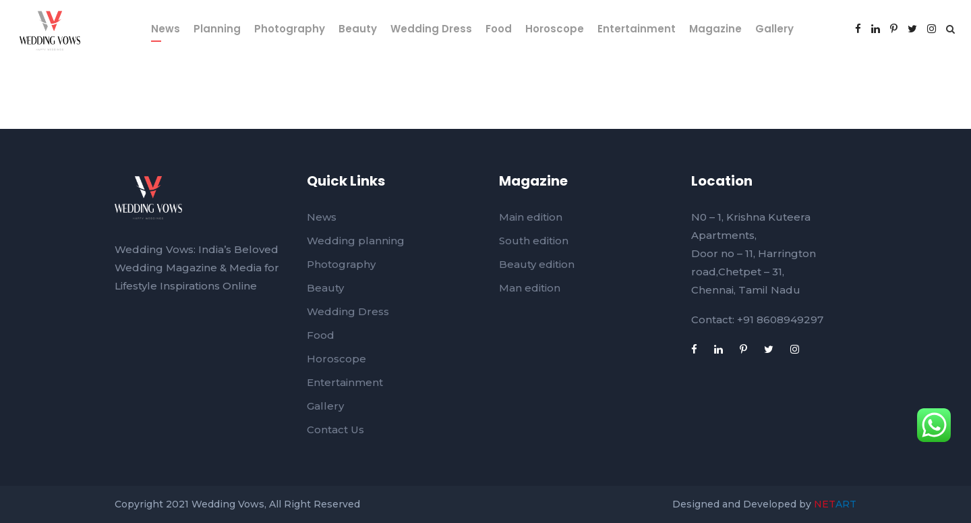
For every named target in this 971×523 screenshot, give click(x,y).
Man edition (529, 287)
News (165, 29)
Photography (289, 29)
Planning (217, 29)
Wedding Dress (431, 29)
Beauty (358, 29)
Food (499, 29)
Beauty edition (537, 264)
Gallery (774, 29)
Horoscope (554, 29)
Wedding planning (356, 240)
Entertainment (636, 29)
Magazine (715, 29)
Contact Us (335, 429)
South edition (533, 240)
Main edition (530, 217)
